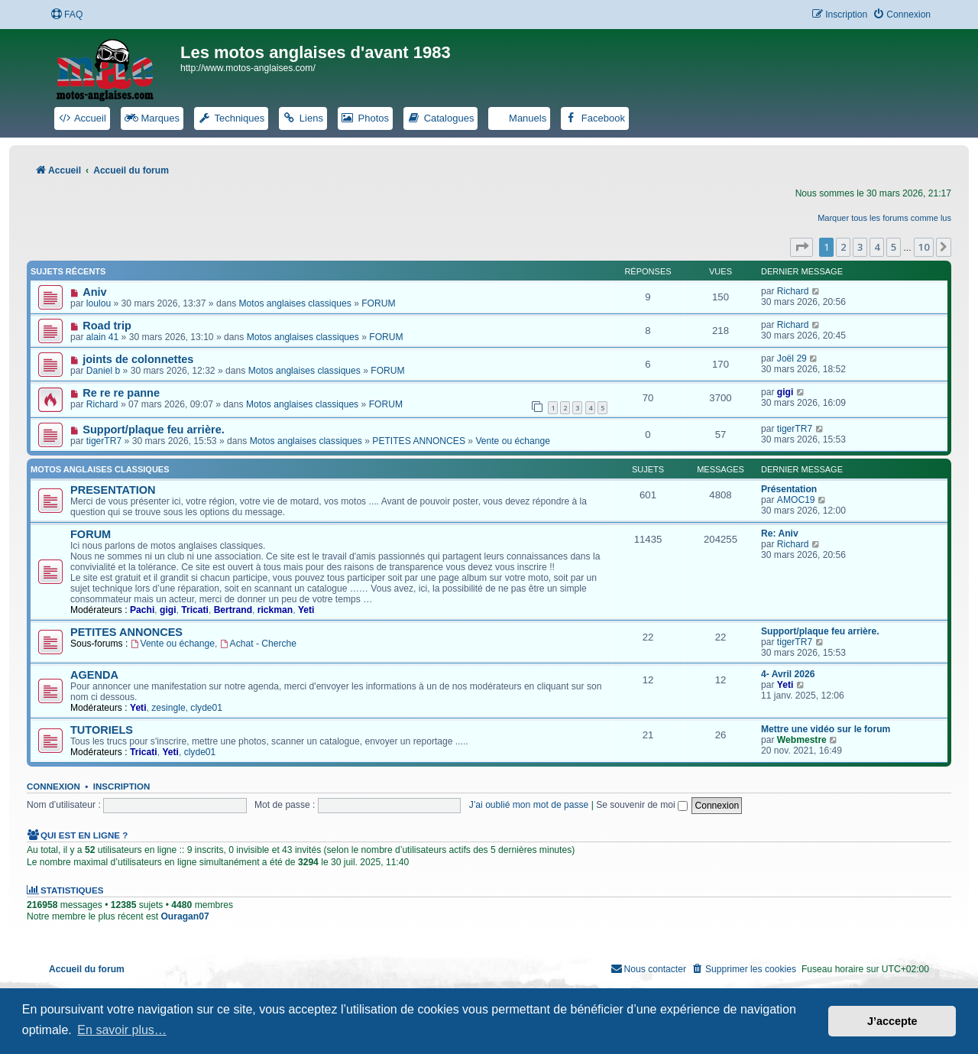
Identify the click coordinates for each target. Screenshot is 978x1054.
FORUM (378, 303)
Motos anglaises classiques (295, 303)
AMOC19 (796, 500)
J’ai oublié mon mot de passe (529, 804)
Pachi (142, 610)
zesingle (168, 707)
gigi (785, 392)
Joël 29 (792, 358)
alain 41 (102, 337)
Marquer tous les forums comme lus (884, 217)
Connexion (53, 786)
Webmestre (802, 740)
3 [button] (860, 247)
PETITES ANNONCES (418, 441)
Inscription (121, 786)
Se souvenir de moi (642, 804)
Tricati (195, 610)
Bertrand (233, 610)
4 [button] (876, 247)
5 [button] (893, 247)
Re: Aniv (779, 533)
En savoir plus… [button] (122, 1029)
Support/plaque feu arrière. (154, 429)
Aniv (94, 292)
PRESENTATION (113, 490)
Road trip (107, 325)
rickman (275, 610)
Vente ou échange (512, 441)
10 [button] (923, 247)
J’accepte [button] (892, 1021)
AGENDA (94, 675)
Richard (793, 291)
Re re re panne (121, 393)
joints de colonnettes (138, 359)
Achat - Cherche (258, 643)
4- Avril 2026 (787, 674)
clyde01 (206, 707)
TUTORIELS (101, 730)
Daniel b (103, 370)
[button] (801, 247)
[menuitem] (66, 15)
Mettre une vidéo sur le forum (825, 729)
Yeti (306, 610)
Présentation (789, 489)
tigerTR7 (103, 441)
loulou (98, 303)
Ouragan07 (184, 916)
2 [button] (843, 247)
